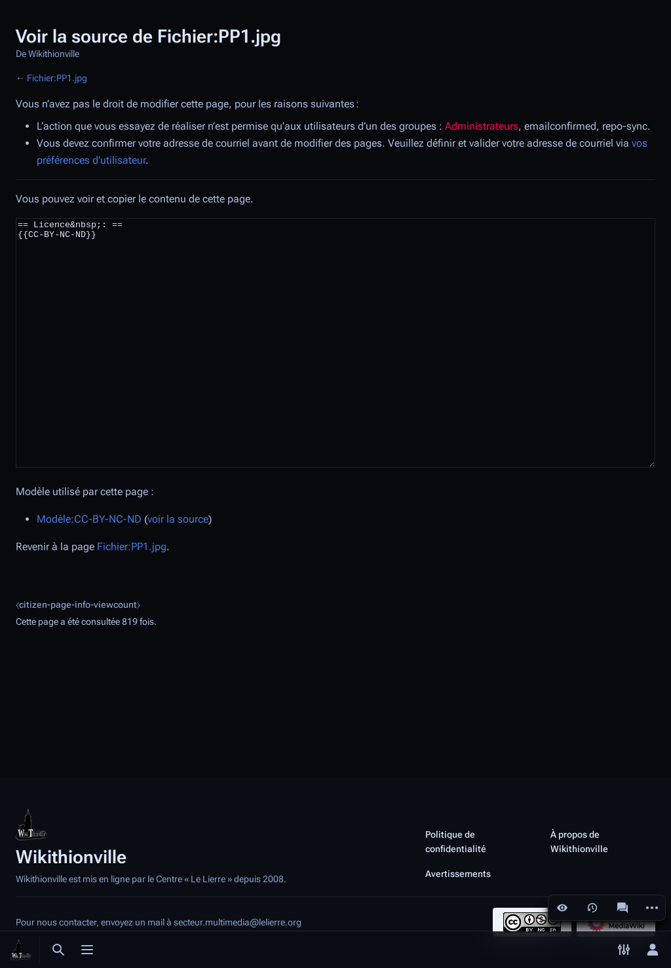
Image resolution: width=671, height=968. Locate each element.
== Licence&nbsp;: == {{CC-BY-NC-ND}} (335, 367)
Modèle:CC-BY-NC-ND (89, 568)
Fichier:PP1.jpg (57, 78)
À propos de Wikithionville (579, 841)
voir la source (177, 568)
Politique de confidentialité (455, 841)
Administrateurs (481, 126)
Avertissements (458, 873)
